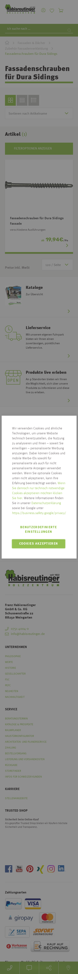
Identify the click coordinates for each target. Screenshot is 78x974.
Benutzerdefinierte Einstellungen (38, 530)
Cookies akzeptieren (38, 543)
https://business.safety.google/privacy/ (39, 513)
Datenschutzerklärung (46, 503)
